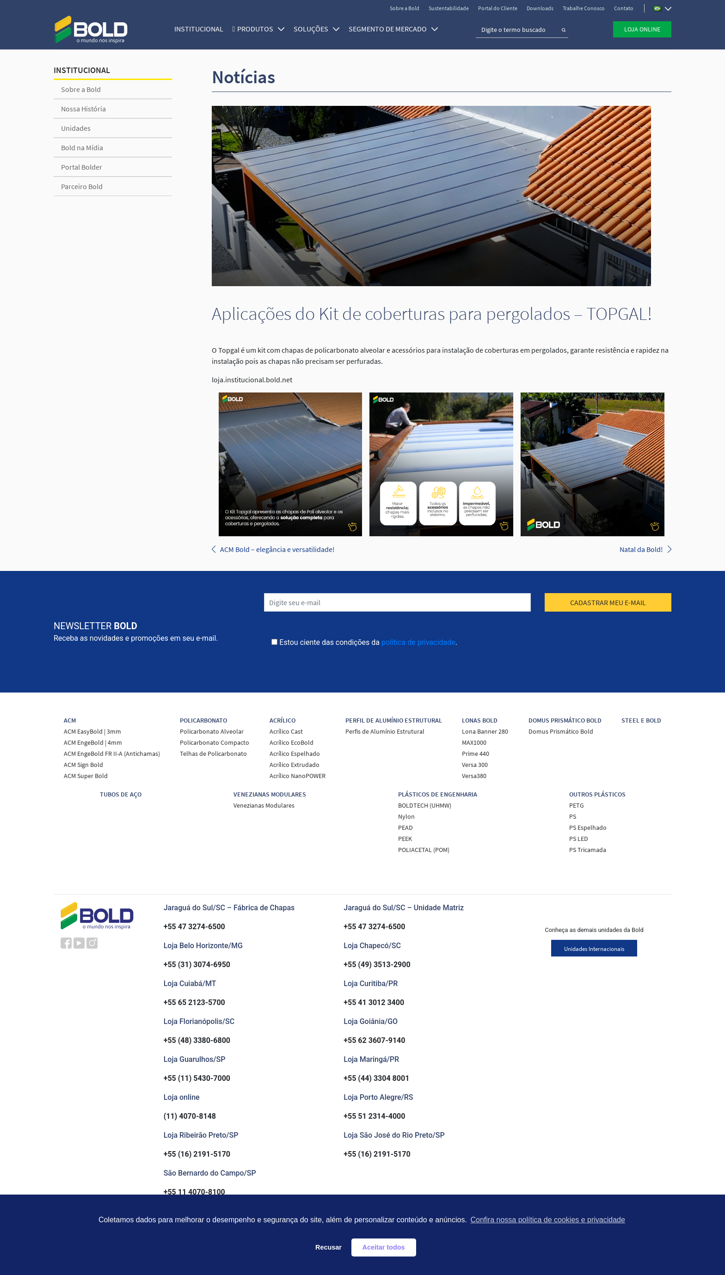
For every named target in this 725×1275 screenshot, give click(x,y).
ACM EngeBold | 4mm (93, 742)
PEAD (405, 827)
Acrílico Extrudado (294, 764)
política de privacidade (418, 642)
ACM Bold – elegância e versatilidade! (277, 549)
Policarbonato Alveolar (212, 731)
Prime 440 (475, 753)
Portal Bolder (81, 167)
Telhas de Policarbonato (213, 753)
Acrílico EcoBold (291, 742)
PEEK (405, 838)
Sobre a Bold (404, 8)
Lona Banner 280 (485, 731)
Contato (623, 8)
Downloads (540, 8)
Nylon (406, 816)
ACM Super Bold (86, 776)
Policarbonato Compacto (214, 742)
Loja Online (642, 29)
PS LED (578, 838)
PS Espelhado (588, 827)
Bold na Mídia (82, 147)
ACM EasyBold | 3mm (92, 731)
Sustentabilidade (449, 8)
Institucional (197, 28)
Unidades (76, 128)
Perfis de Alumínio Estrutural (384, 731)
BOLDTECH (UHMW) (424, 805)
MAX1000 (474, 742)
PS (572, 816)
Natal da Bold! (641, 549)
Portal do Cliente (497, 8)
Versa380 (474, 776)
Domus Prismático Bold (560, 731)
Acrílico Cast (286, 731)
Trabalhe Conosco (584, 8)
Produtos (259, 28)
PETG (576, 805)
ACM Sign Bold (83, 764)
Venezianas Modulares (264, 805)
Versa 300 (475, 764)
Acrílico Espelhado (295, 753)
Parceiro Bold (82, 186)
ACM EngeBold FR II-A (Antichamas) (112, 753)
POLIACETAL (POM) (423, 850)
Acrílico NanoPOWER (298, 776)
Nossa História (83, 108)
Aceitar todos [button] (383, 1247)
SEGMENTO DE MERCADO (392, 28)
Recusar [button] (328, 1247)
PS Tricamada (587, 850)
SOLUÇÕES (315, 28)
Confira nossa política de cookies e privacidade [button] (547, 1220)
